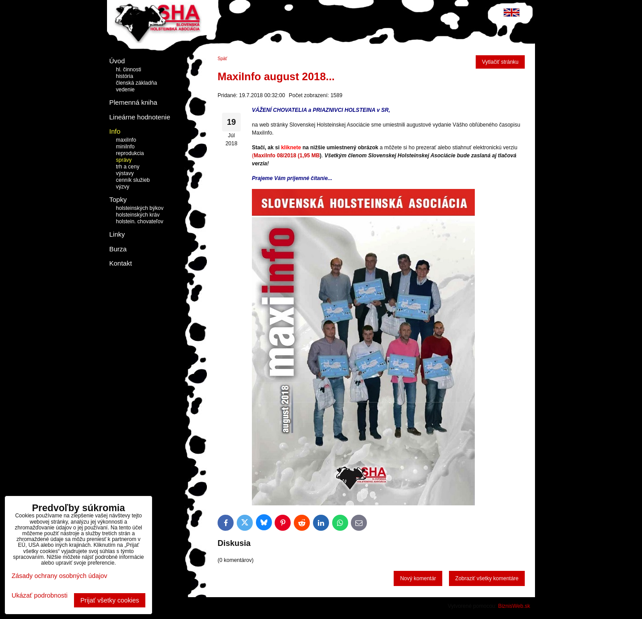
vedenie (125, 89)
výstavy (125, 173)
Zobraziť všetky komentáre (487, 578)
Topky (118, 199)
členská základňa (136, 83)
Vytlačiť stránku (500, 62)
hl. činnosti (128, 69)
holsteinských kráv (138, 215)
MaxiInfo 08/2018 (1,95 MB (287, 155)
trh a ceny (128, 167)
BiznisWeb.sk (514, 606)
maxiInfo (126, 140)
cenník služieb (133, 180)
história (124, 76)
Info (114, 131)
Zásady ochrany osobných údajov (59, 575)
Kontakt (120, 263)
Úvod (117, 61)
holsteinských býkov (140, 208)
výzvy (122, 187)
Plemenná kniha (133, 102)
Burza (118, 249)
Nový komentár (418, 578)
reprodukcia (130, 153)
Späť (222, 58)
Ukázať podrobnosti (39, 595)
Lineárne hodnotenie (139, 117)
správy (124, 160)
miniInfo (125, 146)
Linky (117, 234)
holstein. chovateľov (139, 221)
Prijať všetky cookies (109, 600)
